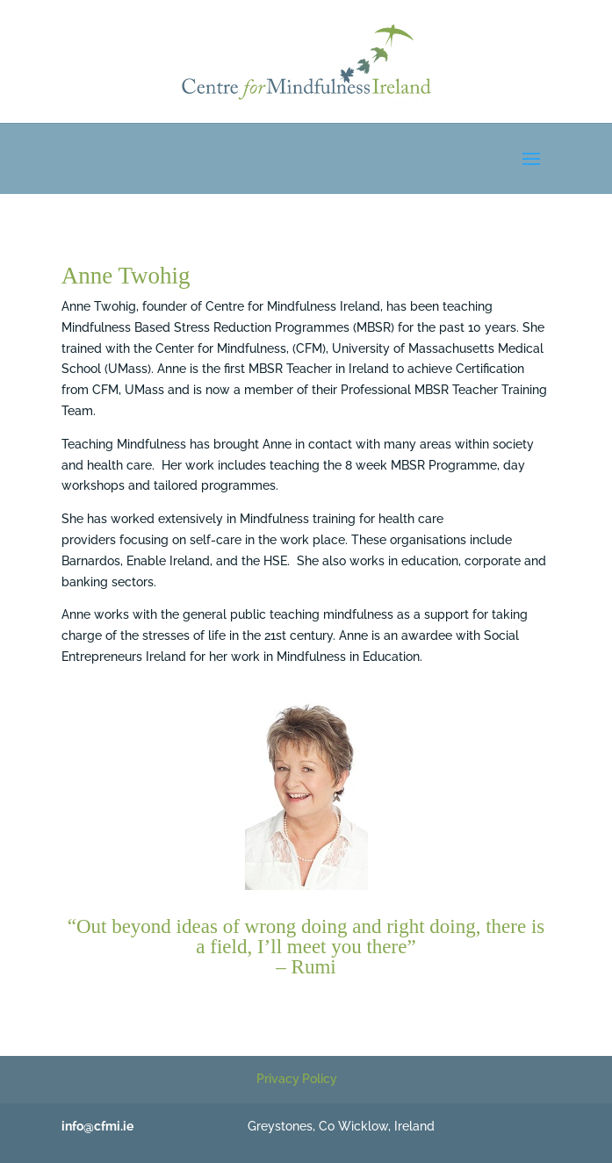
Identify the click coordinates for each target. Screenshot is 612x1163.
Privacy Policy (296, 1079)
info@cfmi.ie (97, 1126)
